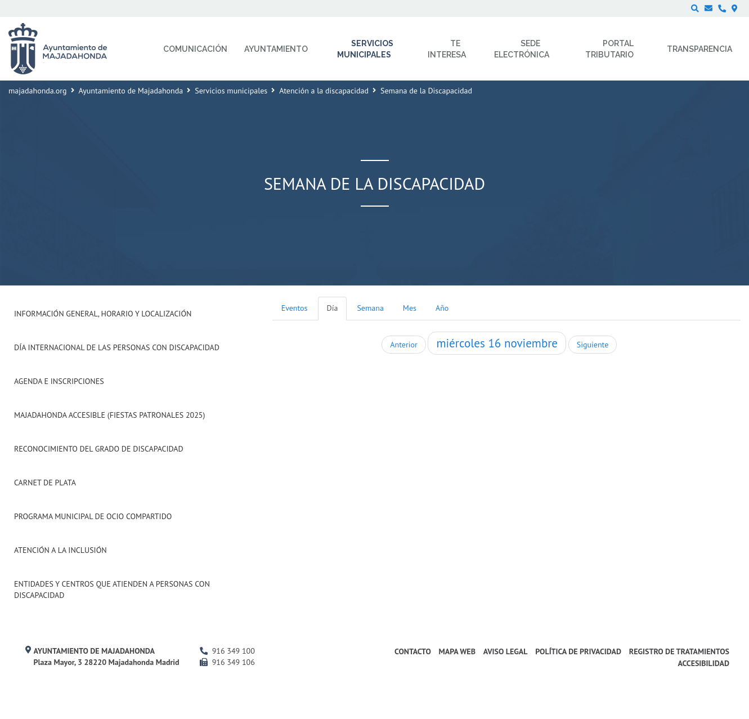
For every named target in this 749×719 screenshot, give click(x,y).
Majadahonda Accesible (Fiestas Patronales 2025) (109, 415)
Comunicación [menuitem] (195, 48)
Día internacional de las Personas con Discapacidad (116, 347)
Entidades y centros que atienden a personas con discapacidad (112, 589)
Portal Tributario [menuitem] (609, 49)
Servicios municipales (231, 91)
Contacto (412, 651)
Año (442, 308)
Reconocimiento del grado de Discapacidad (98, 449)
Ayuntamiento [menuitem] (276, 48)
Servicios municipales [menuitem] (365, 49)
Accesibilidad (703, 663)
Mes (409, 308)
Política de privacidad (578, 651)
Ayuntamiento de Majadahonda (131, 91)
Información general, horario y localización (102, 314)
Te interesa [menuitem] (447, 49)
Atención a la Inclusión (60, 550)
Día (332, 308)
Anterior (403, 345)
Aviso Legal (505, 651)
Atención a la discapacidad (324, 91)
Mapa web (457, 651)
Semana (370, 308)
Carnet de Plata (45, 482)
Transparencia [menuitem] (699, 48)
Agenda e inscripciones (59, 381)
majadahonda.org (37, 91)
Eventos (294, 308)
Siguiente (592, 345)
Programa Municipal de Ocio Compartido (93, 516)
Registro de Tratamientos (679, 651)
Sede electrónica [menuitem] (521, 49)
